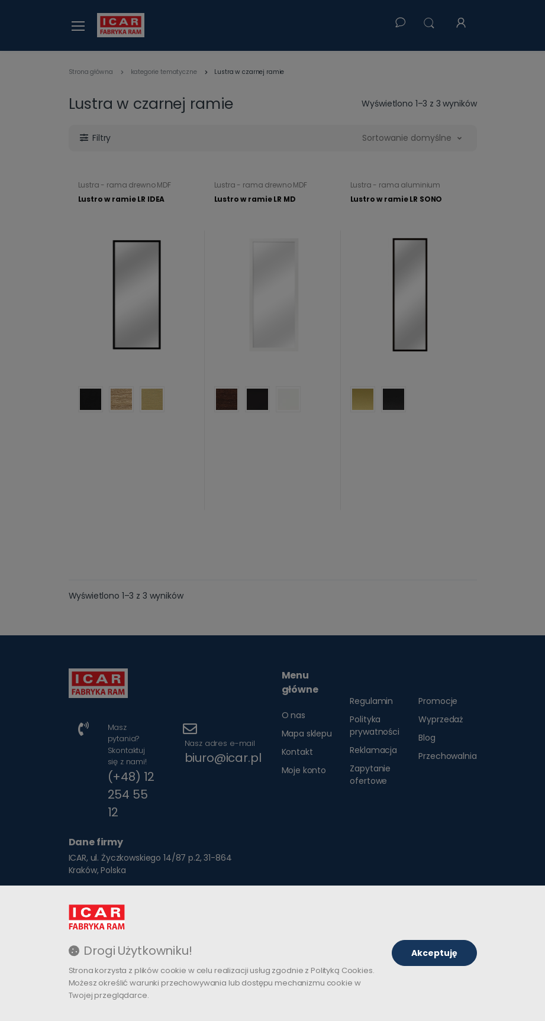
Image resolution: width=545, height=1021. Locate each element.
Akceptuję (434, 953)
